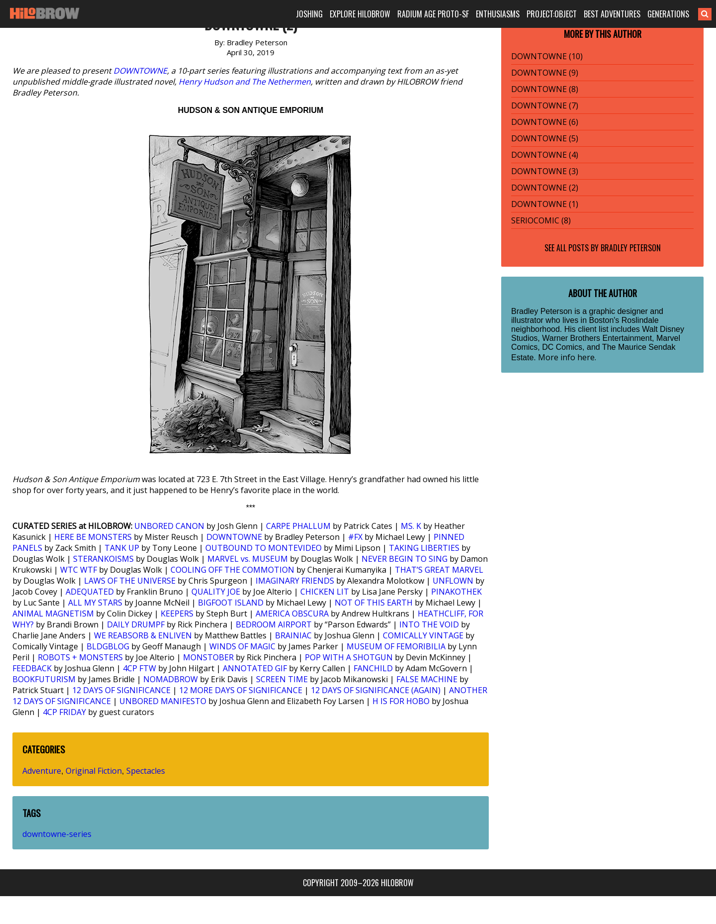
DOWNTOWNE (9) (544, 72)
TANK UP (121, 547)
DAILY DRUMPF (136, 624)
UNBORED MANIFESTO (162, 701)
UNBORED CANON (169, 525)
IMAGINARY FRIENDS (295, 580)
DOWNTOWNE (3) (544, 171)
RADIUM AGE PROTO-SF (433, 14)
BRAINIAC (293, 635)
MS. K (411, 525)
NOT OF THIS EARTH (374, 602)
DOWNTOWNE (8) (544, 89)
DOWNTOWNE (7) (544, 105)
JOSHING (309, 14)
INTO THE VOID (429, 624)
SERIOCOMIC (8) (541, 220)
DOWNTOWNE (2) (544, 187)
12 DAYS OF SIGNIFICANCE (121, 690)
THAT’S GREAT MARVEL (439, 569)
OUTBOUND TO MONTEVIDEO (263, 547)
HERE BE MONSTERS (93, 536)
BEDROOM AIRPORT (274, 624)
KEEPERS (177, 613)
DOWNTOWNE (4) (544, 154)
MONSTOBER (208, 657)
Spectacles (145, 770)
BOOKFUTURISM (44, 679)
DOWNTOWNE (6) (544, 121)
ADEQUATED (90, 591)
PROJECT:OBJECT (552, 14)
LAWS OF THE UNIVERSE (130, 580)
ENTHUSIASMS (498, 14)
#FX (355, 536)
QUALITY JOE (215, 591)
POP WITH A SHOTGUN (349, 657)
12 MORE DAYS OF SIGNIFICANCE (240, 690)
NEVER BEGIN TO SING (404, 558)
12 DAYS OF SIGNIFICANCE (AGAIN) (376, 690)
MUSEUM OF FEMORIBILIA (396, 646)
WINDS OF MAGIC (242, 646)
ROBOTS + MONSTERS (80, 657)
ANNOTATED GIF (255, 668)
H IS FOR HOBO (401, 701)
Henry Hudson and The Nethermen (245, 81)
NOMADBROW (170, 679)
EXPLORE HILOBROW (360, 14)
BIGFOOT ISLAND (231, 602)
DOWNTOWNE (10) (547, 56)
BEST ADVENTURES (612, 14)
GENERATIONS (668, 14)
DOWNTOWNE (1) (544, 204)
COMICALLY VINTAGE (423, 635)
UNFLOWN (453, 580)
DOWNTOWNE (140, 70)
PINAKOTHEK (456, 591)
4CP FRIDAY (64, 712)
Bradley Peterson (631, 248)
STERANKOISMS (103, 558)
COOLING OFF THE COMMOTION (232, 569)
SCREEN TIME (282, 679)
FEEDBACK (32, 668)
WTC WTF (78, 569)
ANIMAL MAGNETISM (53, 613)
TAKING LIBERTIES (424, 547)
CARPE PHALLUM (298, 525)
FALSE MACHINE (426, 679)
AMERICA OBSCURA (292, 613)
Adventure (41, 770)
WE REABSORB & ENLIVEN (143, 635)
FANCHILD (373, 668)
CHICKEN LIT (324, 591)
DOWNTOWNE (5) (544, 138)
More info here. (567, 357)
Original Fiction (94, 770)
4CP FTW (139, 668)
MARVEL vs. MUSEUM (247, 558)
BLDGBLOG (108, 646)
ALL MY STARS (95, 602)
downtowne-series (56, 833)
